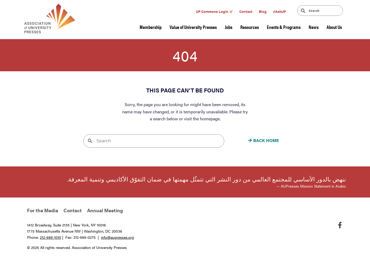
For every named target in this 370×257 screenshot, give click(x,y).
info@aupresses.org (117, 237)
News (314, 27)
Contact (245, 11)
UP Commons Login (212, 11)
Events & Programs (284, 27)
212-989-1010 (50, 237)
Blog (263, 11)
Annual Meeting (105, 210)
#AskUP (279, 11)
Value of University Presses (193, 27)
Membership (151, 27)
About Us (334, 27)
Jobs (228, 27)
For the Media (42, 210)
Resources (249, 27)
